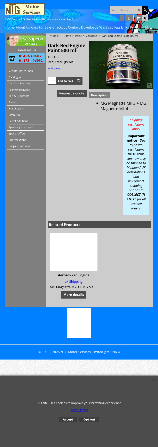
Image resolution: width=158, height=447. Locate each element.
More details (73, 294)
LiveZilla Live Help (27, 50)
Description (99, 95)
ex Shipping (54, 68)
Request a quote (71, 93)
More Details (79, 410)
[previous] (142, 27)
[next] (146, 27)
